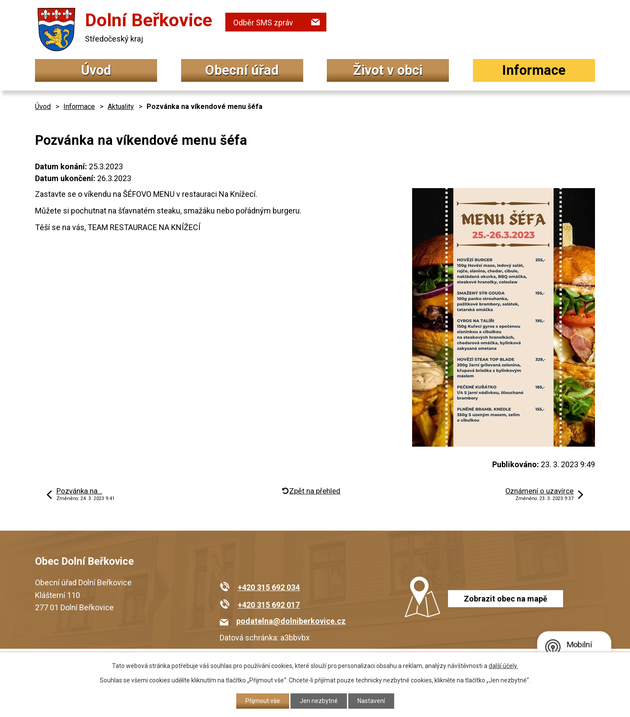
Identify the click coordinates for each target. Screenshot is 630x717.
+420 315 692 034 (269, 587)
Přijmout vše (262, 700)
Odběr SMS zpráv (263, 22)
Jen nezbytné (319, 700)
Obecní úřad (242, 70)
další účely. (503, 665)
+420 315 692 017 (269, 604)
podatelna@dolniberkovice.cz (291, 621)
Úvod (96, 70)
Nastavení (371, 700)
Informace (534, 70)
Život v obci (388, 70)
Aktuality (121, 106)
